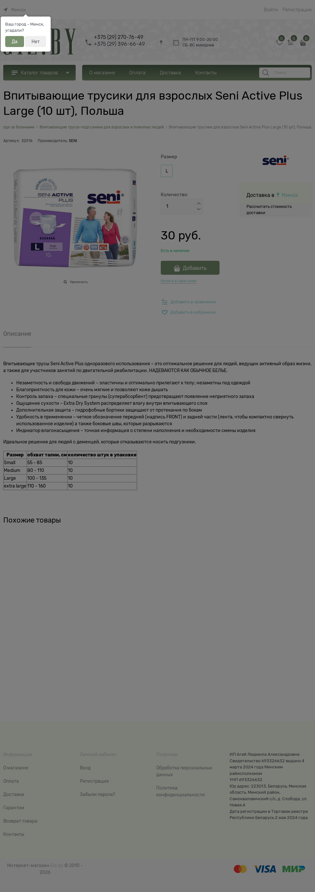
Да (15, 41)
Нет (36, 41)
